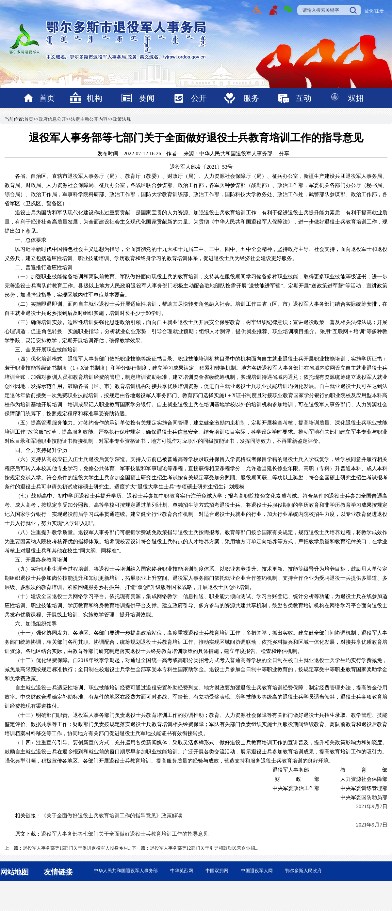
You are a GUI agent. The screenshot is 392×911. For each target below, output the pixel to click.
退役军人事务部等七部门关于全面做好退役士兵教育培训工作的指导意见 (124, 834)
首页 (47, 98)
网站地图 (14, 872)
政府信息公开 (52, 119)
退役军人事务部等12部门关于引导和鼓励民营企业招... (204, 848)
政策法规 (122, 119)
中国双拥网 (216, 870)
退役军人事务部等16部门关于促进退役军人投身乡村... (77, 848)
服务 (251, 98)
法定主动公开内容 (89, 119)
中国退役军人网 (257, 870)
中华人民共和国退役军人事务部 (126, 870)
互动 (303, 98)
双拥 (356, 98)
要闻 (147, 98)
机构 (94, 98)
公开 (199, 98)
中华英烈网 (181, 870)
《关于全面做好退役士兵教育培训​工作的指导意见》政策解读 (111, 815)
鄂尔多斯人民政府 (303, 870)
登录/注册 (374, 10)
